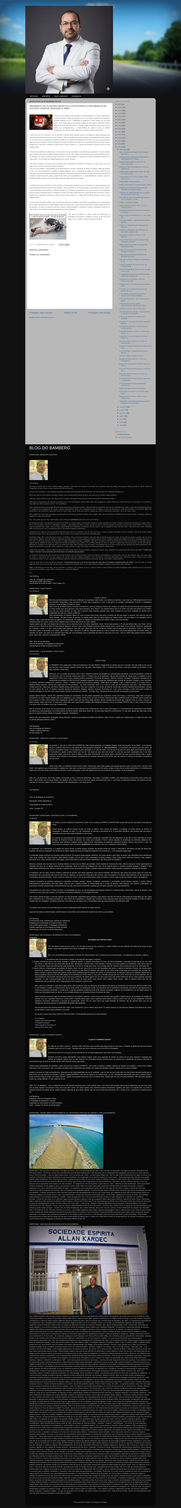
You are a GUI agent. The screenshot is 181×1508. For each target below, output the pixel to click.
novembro (123, 407)
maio (121, 425)
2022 (120, 116)
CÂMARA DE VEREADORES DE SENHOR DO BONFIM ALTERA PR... (134, 193)
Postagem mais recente (40, 312)
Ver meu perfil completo (123, 437)
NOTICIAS (34, 96)
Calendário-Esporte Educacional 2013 (132, 308)
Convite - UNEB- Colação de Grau (131, 356)
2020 (120, 122)
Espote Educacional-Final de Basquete (132, 388)
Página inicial (70, 312)
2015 (120, 138)
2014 (120, 141)
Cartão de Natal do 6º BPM (128, 202)
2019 (120, 125)
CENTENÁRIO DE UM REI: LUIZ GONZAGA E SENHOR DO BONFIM (134, 312)
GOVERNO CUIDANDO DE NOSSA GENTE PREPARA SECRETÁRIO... (134, 402)
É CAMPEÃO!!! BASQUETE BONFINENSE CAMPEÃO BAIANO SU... (134, 275)
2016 (120, 135)
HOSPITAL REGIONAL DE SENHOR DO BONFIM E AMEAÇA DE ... (133, 231)
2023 (120, 113)
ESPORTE (46, 96)
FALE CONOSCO (61, 96)
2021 (120, 119)
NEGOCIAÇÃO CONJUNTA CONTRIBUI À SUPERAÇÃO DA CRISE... (134, 158)
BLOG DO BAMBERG (49, 448)
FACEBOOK (76, 96)
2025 (120, 107)
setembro (123, 413)
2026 (120, 104)
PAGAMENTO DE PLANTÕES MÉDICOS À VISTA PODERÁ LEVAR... (134, 198)
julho (121, 419)
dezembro (123, 149)
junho (122, 422)
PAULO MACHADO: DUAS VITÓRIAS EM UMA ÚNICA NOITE (133, 241)
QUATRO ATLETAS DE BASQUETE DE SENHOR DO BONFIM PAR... (133, 188)
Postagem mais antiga (99, 312)
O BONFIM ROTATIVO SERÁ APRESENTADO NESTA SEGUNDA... (133, 304)
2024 (120, 110)
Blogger (104, 1502)
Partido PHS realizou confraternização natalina (135, 185)
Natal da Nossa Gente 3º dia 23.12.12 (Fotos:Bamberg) (132, 163)
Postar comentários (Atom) (44, 317)
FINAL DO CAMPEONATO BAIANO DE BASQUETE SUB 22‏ (133, 250)
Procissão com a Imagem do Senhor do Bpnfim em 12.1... (133, 290)
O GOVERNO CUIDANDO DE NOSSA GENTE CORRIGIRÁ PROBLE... (132, 295)
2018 (120, 129)
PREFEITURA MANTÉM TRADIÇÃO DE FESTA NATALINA (133, 246)
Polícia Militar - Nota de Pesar (129, 181)
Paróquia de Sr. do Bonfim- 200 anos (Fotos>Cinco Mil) (132, 280)
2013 (120, 144)
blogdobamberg (123, 434)
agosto (122, 416)
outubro (122, 410)
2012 (120, 147)
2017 (120, 132)
